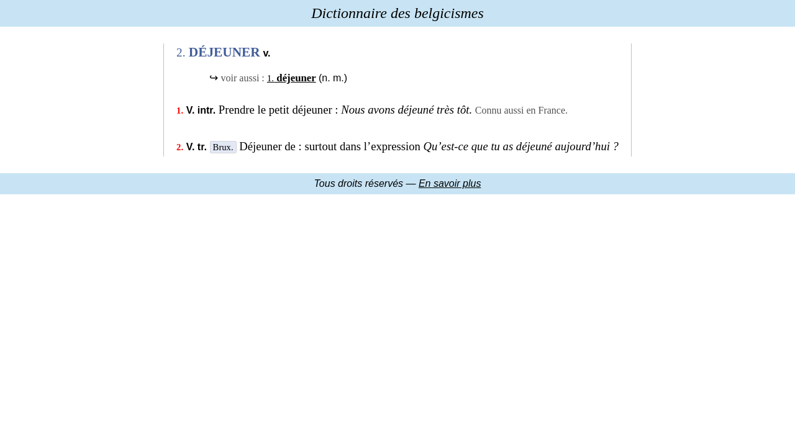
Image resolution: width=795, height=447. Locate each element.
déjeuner (291, 78)
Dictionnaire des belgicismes (397, 13)
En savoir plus (450, 183)
